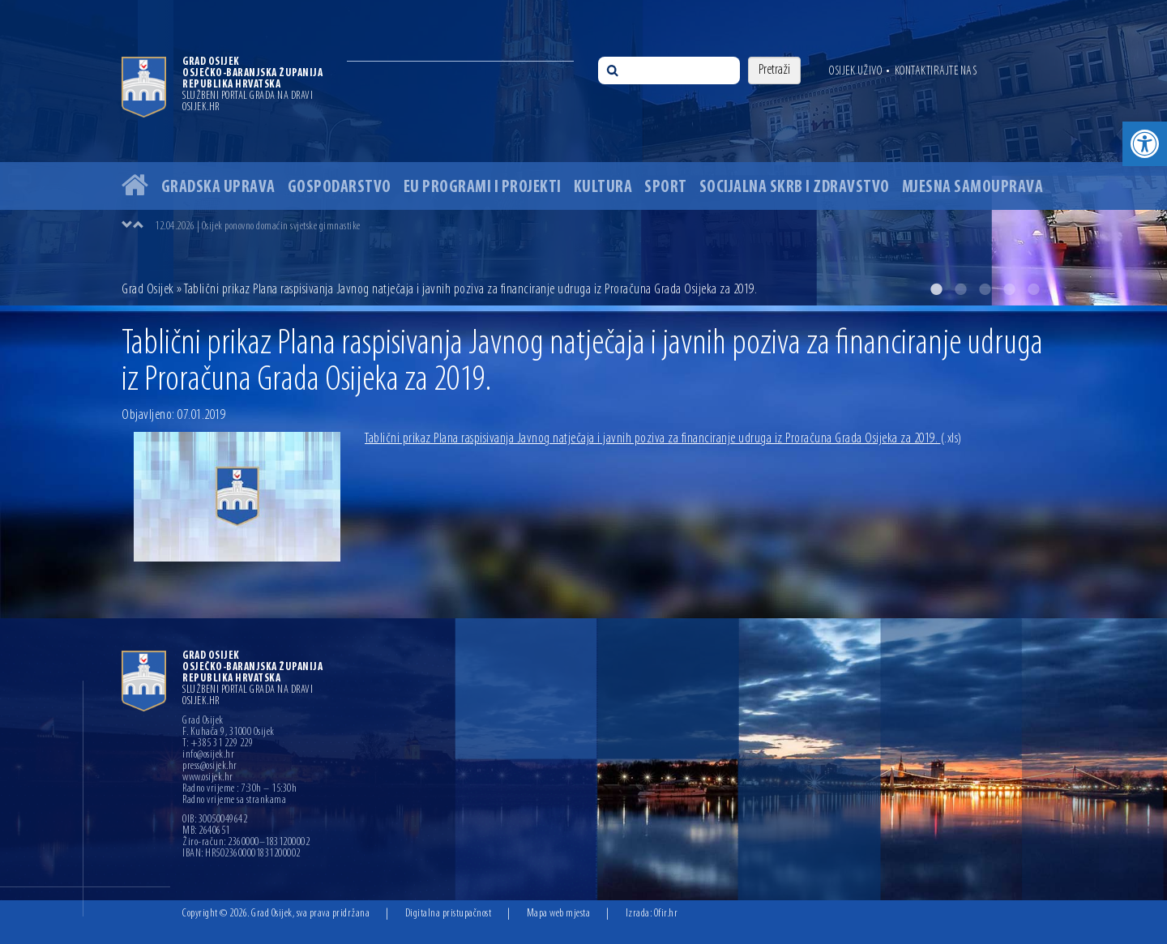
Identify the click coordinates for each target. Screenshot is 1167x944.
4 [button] (1009, 289)
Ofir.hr (666, 914)
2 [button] (960, 289)
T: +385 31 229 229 (217, 744)
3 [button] (985, 289)
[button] (1144, 144)
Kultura (603, 187)
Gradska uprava (218, 187)
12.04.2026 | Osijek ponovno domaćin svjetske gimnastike (258, 226)
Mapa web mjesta (559, 914)
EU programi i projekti (483, 187)
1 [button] (936, 289)
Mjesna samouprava (973, 187)
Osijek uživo (855, 71)
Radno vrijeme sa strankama (234, 800)
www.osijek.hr (207, 778)
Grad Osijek (149, 289)
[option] (583, 152)
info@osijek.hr (208, 755)
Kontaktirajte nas (936, 71)
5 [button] (1033, 289)
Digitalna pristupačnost (448, 914)
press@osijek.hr (209, 766)
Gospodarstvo (339, 187)
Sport (665, 187)
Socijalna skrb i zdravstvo (794, 187)
